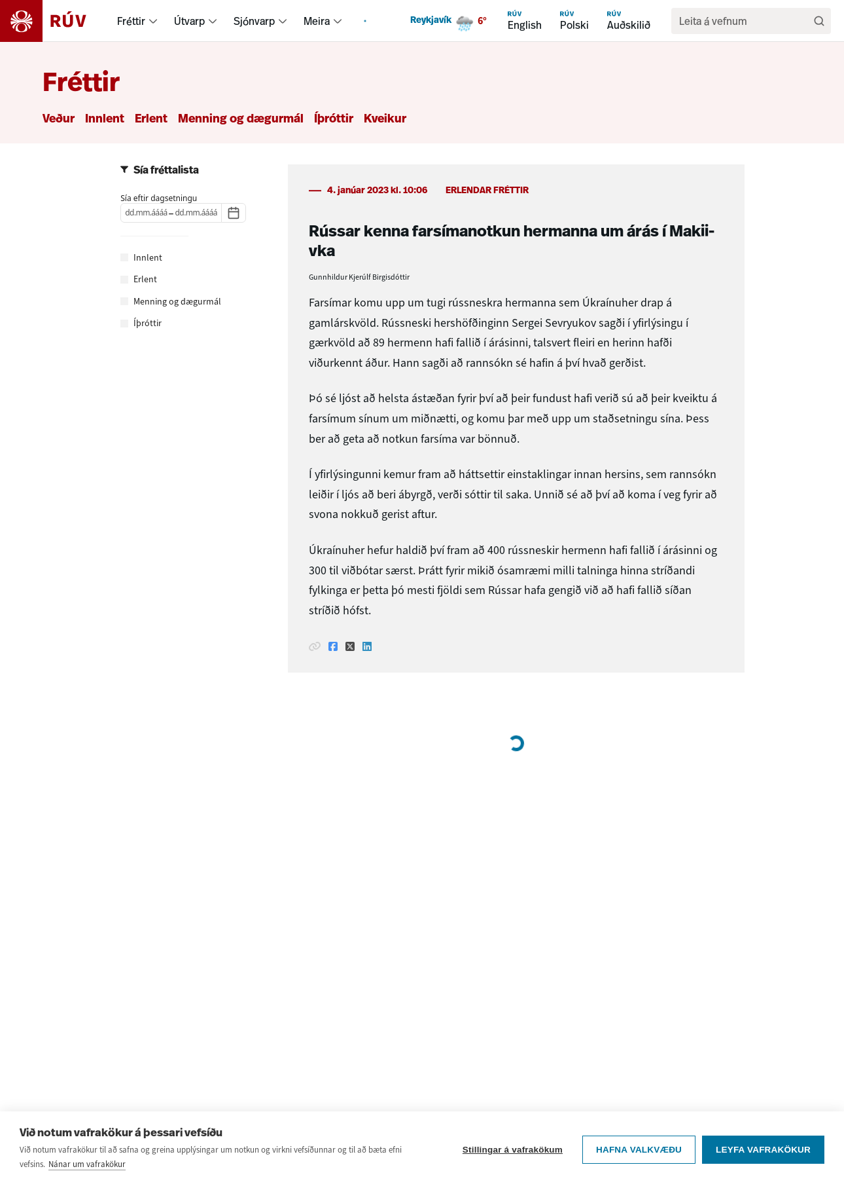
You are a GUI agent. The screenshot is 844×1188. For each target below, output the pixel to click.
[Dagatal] (233, 213)
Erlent (151, 119)
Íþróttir (333, 119)
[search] (744, 21)
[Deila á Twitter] (350, 646)
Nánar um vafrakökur (87, 1164)
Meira (317, 21)
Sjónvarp (254, 21)
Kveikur (385, 119)
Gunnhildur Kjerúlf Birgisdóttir (359, 277)
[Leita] (819, 21)
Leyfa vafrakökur (763, 1150)
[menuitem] (153, 21)
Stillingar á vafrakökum (513, 1150)
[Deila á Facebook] (333, 646)
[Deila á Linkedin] (367, 646)
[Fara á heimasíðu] (54, 21)
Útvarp (189, 21)
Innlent (104, 119)
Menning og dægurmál (241, 119)
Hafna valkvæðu (639, 1150)
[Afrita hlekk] (315, 646)
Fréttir (131, 21)
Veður (59, 119)
